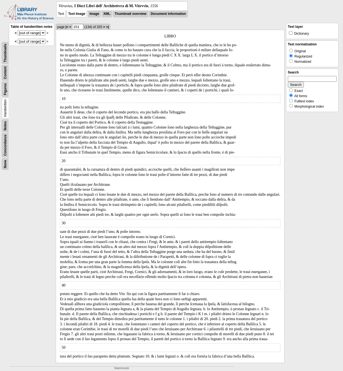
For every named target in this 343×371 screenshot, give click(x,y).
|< (66, 27)
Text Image (76, 14)
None (5, 164)
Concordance (5, 145)
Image (94, 14)
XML (106, 14)
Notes (5, 125)
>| (107, 27)
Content (5, 73)
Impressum (121, 368)
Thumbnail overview (130, 14)
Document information (168, 14)
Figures (5, 89)
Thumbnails (5, 53)
